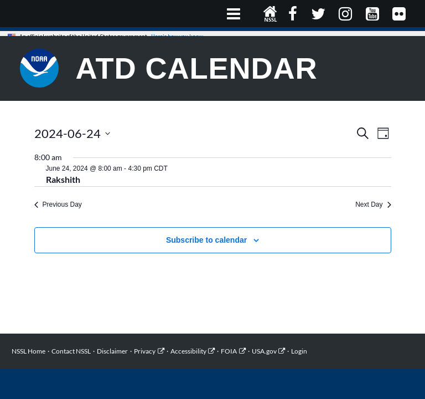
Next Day (373, 204)
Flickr (400, 13)
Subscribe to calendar (206, 240)
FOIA (229, 351)
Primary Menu (233, 13)
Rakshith (63, 179)
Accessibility (188, 351)
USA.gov (264, 351)
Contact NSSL (71, 351)
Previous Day (58, 204)
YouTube (373, 13)
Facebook (294, 13)
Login (299, 351)
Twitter (319, 13)
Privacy (145, 351)
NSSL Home (270, 13)
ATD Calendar (197, 68)
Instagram (346, 13)
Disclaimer (112, 351)
